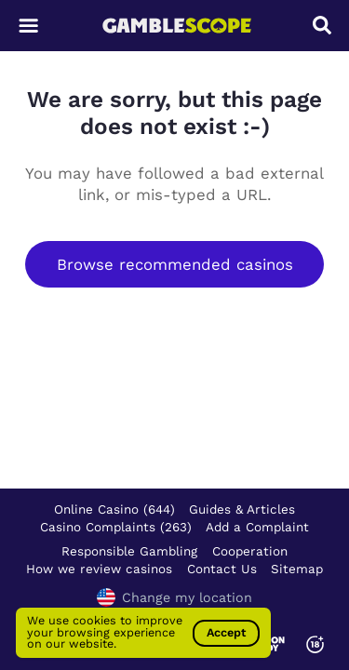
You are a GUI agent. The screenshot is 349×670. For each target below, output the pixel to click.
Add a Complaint (257, 526)
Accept (226, 632)
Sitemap (297, 568)
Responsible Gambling (129, 550)
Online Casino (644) (114, 509)
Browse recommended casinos (175, 264)
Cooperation (250, 550)
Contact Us (222, 568)
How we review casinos (99, 568)
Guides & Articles (242, 509)
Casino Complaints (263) (116, 526)
